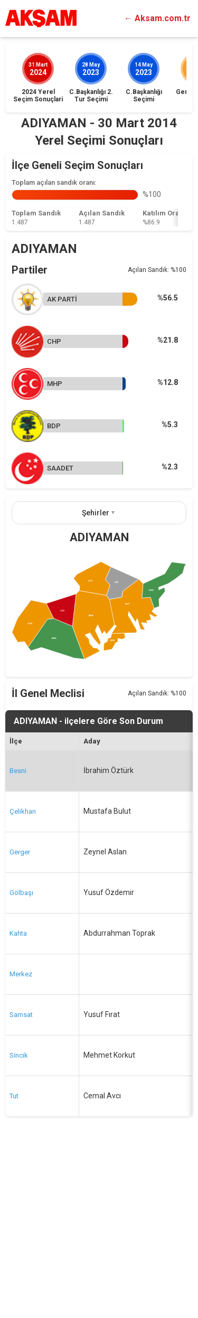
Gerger (20, 1010)
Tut (14, 1254)
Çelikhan (23, 970)
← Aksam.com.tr (157, 18)
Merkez (21, 1132)
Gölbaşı (21, 1051)
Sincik (19, 1214)
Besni (18, 929)
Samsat (21, 1173)
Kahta (18, 1092)
